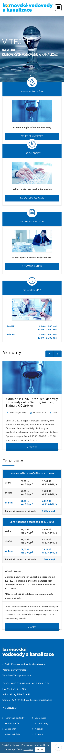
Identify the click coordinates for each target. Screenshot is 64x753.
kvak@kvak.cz (45, 699)
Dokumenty (10, 728)
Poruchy (22, 412)
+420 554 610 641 (20, 683)
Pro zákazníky (41, 723)
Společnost (40, 717)
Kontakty (39, 734)
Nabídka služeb (12, 734)
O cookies (28, 749)
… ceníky (32, 627)
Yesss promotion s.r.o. (24, 675)
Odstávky (14, 412)
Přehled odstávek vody (32, 136)
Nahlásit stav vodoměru (32, 198)
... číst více (32, 447)
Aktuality (39, 728)
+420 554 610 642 (41, 683)
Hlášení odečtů (12, 723)
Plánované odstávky (14, 717)
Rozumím (40, 749)
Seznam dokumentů (32, 266)
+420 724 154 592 (20, 699)
